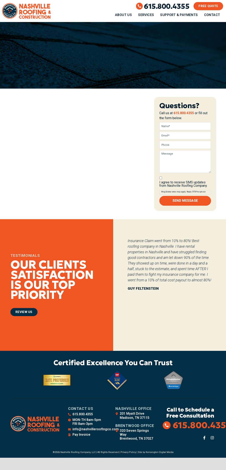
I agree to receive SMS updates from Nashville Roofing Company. (183, 183)
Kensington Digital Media (160, 451)
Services (146, 15)
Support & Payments (179, 15)
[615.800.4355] (139, 6)
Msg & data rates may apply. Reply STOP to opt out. (183, 191)
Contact (212, 15)
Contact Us (80, 407)
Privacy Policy (128, 451)
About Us (123, 15)
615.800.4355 (166, 6)
